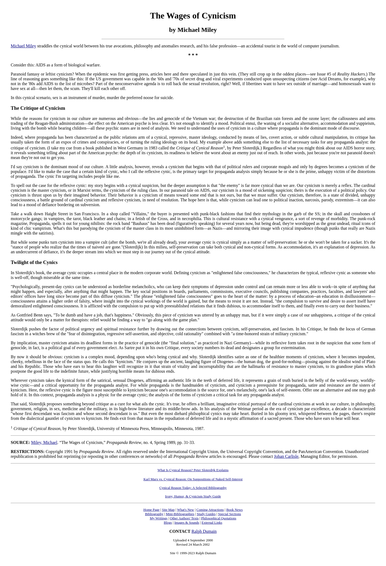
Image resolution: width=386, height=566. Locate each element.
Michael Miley (23, 46)
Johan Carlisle (286, 456)
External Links (212, 522)
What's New (185, 510)
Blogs (168, 522)
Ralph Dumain (204, 531)
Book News (234, 510)
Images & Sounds (186, 522)
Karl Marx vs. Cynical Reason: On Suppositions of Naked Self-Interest (193, 479)
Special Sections (229, 514)
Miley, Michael (44, 442)
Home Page (151, 510)
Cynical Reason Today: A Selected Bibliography (193, 488)
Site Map (168, 510)
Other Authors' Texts (184, 518)
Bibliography (154, 514)
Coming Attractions (210, 510)
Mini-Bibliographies (180, 514)
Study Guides (206, 514)
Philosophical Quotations (218, 518)
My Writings (159, 518)
